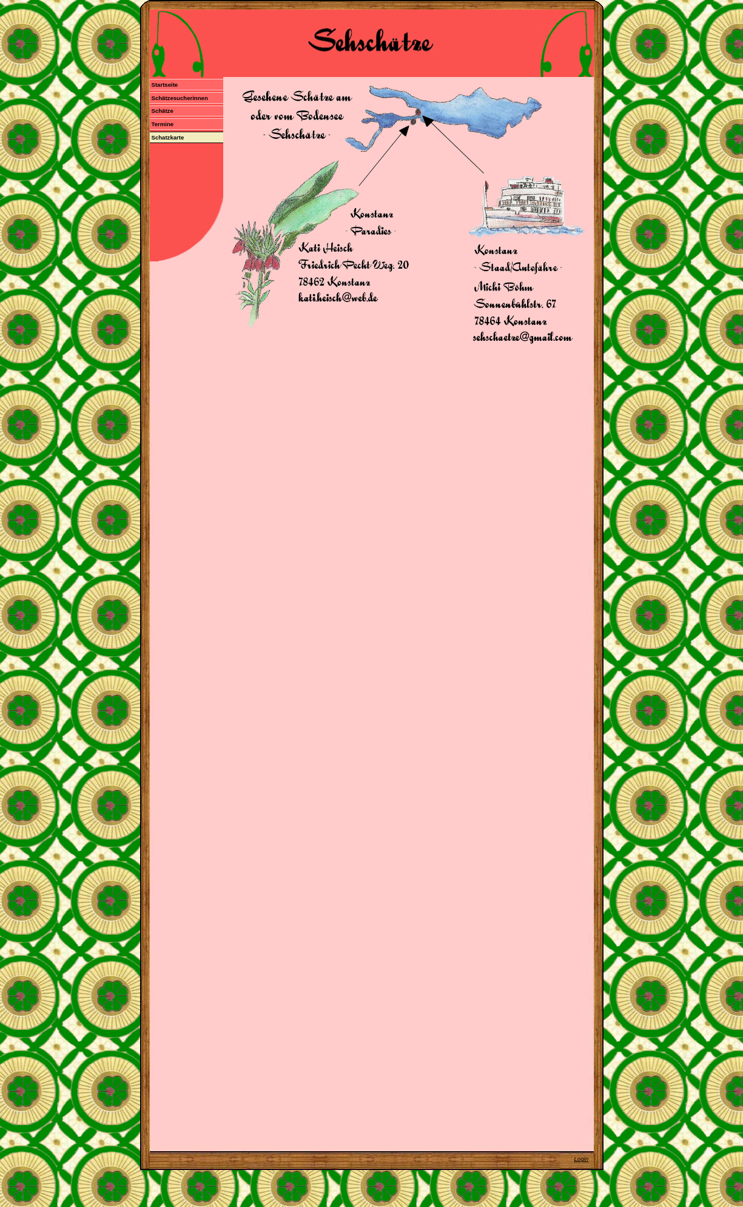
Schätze (162, 110)
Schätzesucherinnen (179, 98)
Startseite (164, 84)
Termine (162, 124)
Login (581, 1158)
